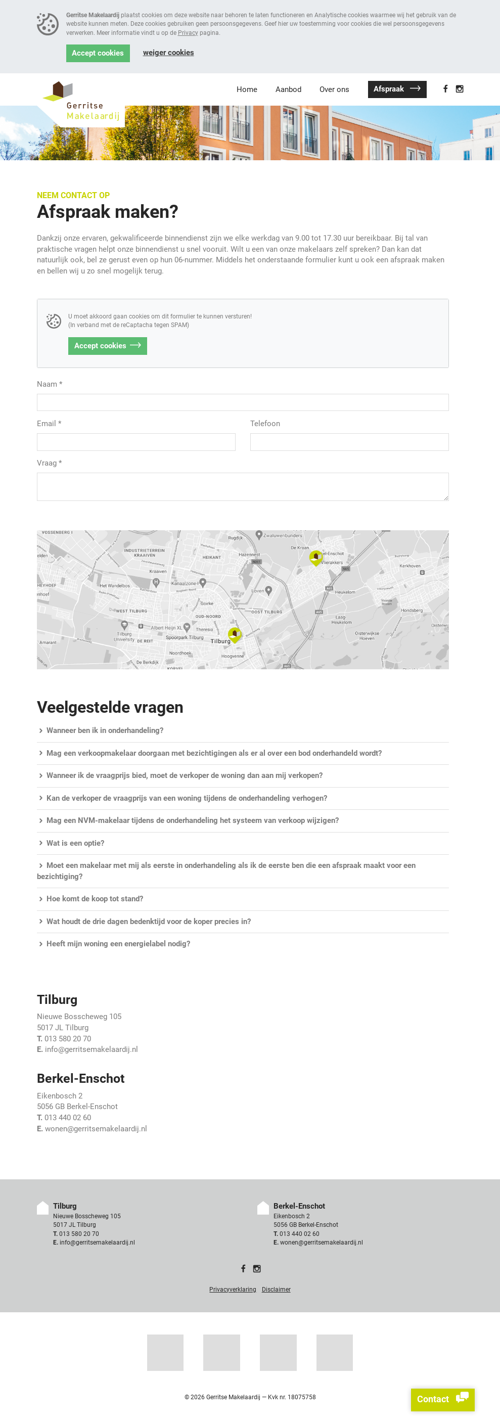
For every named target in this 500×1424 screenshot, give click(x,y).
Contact (443, 1399)
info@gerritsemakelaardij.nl (91, 1049)
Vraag (49, 463)
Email (49, 424)
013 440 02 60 (67, 1118)
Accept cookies (98, 53)
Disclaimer (276, 1289)
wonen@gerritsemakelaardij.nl (96, 1129)
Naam (49, 384)
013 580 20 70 (67, 1039)
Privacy (188, 32)
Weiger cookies (168, 53)
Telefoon (265, 424)
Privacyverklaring (232, 1289)
